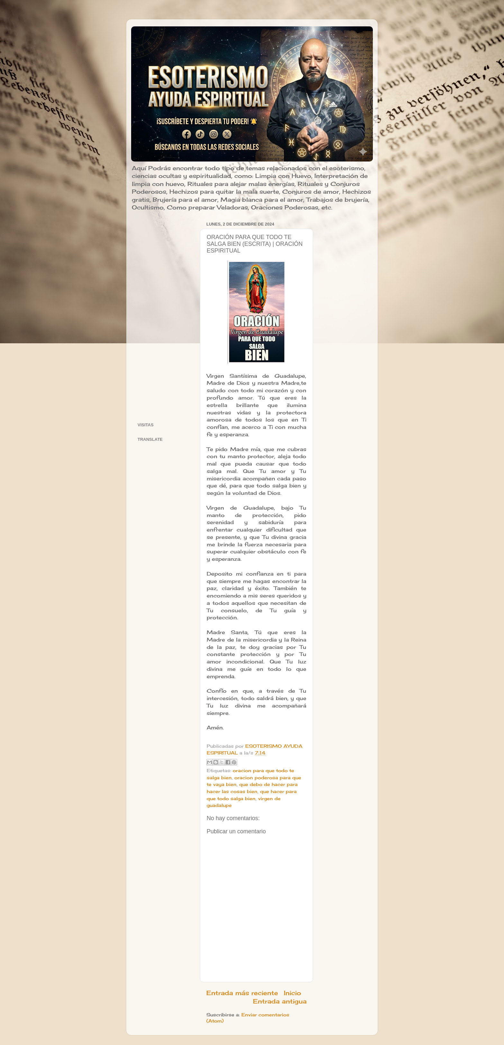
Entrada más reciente (242, 993)
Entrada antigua (280, 1001)
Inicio (292, 993)
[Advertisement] (165, 316)
